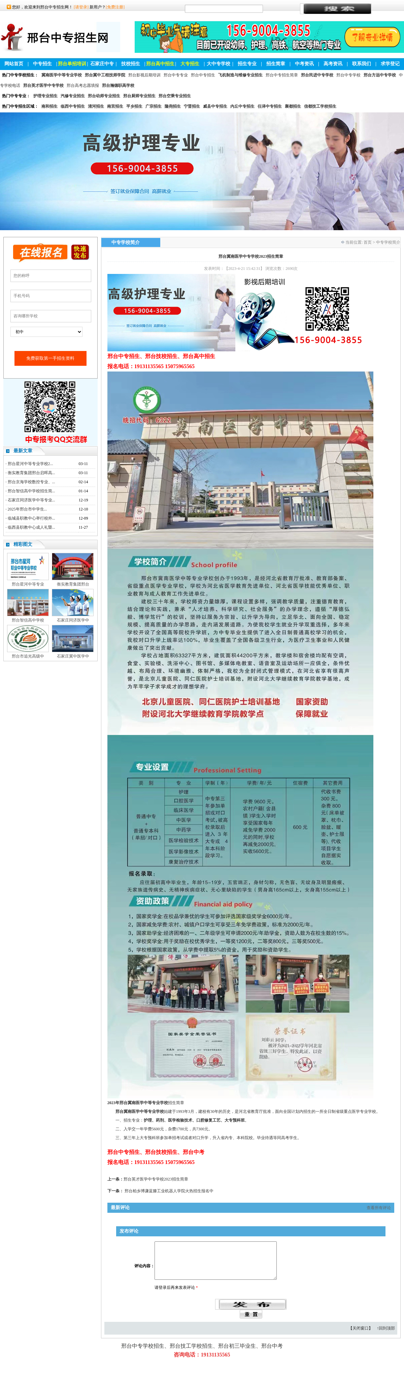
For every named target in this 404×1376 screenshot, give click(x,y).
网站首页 (13, 63)
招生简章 (275, 63)
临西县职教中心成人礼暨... (31, 527)
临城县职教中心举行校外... (31, 518)
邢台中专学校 (348, 75)
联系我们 (361, 63)
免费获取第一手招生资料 (50, 358)
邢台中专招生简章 (282, 75)
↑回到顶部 (386, 1336)
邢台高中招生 (160, 63)
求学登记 (390, 63)
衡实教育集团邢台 (73, 584)
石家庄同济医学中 (73, 620)
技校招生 (130, 63)
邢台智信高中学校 (28, 620)
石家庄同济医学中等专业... (31, 500)
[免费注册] (115, 7)
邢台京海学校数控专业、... (31, 482)
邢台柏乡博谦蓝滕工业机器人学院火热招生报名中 (169, 1191)
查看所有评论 (379, 1207)
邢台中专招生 (203, 75)
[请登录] (81, 7)
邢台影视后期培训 (144, 75)
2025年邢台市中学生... (27, 509)
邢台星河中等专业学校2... (30, 463)
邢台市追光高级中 (28, 656)
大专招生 (189, 63)
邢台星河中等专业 (28, 584)
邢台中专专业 (176, 75)
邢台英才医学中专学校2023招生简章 (156, 1179)
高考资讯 (333, 63)
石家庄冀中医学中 (73, 656)
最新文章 (22, 450)
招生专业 (247, 63)
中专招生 (42, 63)
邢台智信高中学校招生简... (31, 491)
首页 (368, 242)
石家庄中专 (102, 63)
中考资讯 (304, 63)
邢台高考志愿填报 (83, 85)
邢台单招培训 (72, 63)
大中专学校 (218, 63)
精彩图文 (22, 544)
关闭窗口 (360, 1336)
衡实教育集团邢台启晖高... (31, 472)
